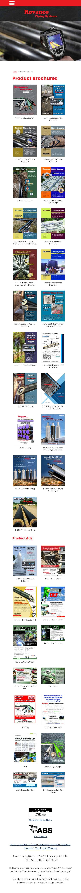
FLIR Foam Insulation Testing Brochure (25, 160)
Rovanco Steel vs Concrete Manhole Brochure (53, 325)
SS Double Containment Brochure (53, 160)
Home (15, 72)
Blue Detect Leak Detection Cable (53, 791)
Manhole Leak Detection (25, 790)
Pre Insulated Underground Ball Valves (53, 366)
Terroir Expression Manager (25, 365)
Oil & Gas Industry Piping (25, 489)
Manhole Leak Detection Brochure (53, 119)
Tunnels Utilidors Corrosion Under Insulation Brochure (25, 284)
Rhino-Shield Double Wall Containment (53, 490)
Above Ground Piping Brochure (53, 242)
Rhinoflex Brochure (24, 200)
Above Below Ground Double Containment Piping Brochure (25, 242)
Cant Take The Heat (53, 578)
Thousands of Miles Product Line (25, 687)
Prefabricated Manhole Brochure (53, 284)
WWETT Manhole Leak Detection (25, 579)
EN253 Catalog (25, 447)
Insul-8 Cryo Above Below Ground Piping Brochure (53, 448)
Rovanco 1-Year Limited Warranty (40, 848)
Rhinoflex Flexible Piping (24, 662)
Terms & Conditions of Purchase (54, 844)
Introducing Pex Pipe (53, 767)
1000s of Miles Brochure (24, 118)
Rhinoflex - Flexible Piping (53, 643)
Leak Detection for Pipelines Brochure (25, 325)
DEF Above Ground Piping (53, 620)
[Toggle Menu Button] (12, 3)
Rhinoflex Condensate (53, 727)
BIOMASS (25, 727)
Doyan (24, 766)
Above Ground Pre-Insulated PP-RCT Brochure (53, 407)
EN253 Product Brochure (25, 530)
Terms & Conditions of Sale (23, 844)
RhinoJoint (53, 687)
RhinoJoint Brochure (25, 406)
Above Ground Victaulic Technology (53, 201)
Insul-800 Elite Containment (25, 620)
